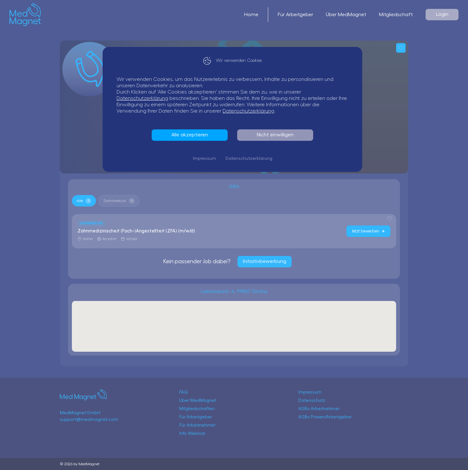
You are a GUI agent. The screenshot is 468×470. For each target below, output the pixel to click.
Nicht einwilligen (276, 134)
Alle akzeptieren (191, 134)
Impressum (206, 158)
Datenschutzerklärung (144, 98)
